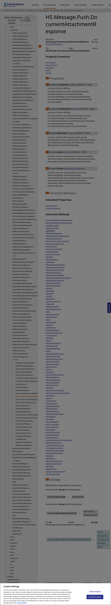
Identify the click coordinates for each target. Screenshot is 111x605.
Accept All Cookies (94, 600)
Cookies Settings (95, 594)
